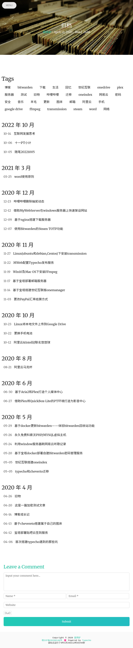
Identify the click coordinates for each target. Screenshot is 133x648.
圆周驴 (47, 32)
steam (77, 109)
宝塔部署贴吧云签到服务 (26, 533)
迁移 (69, 94)
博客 (8, 87)
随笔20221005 (19, 152)
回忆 (68, 87)
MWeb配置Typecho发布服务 (29, 263)
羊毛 (34, 102)
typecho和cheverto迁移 (26, 471)
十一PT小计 (17, 143)
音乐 (21, 102)
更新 (47, 102)
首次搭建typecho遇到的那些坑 (31, 542)
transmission (57, 109)
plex (120, 87)
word (93, 109)
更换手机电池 (18, 333)
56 (81, 643)
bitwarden (25, 87)
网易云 (103, 94)
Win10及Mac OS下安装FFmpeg (30, 272)
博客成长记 (17, 514)
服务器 (9, 94)
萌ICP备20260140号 (52, 640)
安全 (8, 102)
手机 (101, 102)
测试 (24, 94)
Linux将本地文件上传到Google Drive (35, 324)
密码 (118, 94)
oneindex (85, 94)
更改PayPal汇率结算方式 (26, 299)
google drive (14, 109)
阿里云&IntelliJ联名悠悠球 (27, 342)
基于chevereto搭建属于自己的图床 (33, 523)
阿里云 (86, 102)
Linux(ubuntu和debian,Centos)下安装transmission (45, 253)
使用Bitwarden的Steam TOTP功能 (33, 229)
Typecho (86, 640)
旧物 (37, 94)
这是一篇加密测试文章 (24, 505)
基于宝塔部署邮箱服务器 (25, 281)
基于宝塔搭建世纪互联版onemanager (34, 290)
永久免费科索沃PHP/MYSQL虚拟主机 (35, 435)
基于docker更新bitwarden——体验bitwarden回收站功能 (49, 426)
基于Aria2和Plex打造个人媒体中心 (33, 392)
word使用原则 (19, 177)
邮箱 (72, 102)
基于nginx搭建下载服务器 (27, 220)
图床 (59, 102)
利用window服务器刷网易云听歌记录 (35, 444)
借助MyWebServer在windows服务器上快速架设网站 (45, 210)
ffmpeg (35, 109)
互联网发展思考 (19, 133)
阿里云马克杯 (18, 367)
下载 (42, 87)
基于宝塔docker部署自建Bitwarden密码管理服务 (43, 453)
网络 (106, 109)
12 (73, 643)
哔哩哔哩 (53, 94)
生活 (55, 87)
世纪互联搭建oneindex (25, 462)
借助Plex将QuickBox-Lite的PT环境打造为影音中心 (45, 401)
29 (69, 643)
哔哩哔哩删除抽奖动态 (24, 201)
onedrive (103, 87)
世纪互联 (84, 87)
